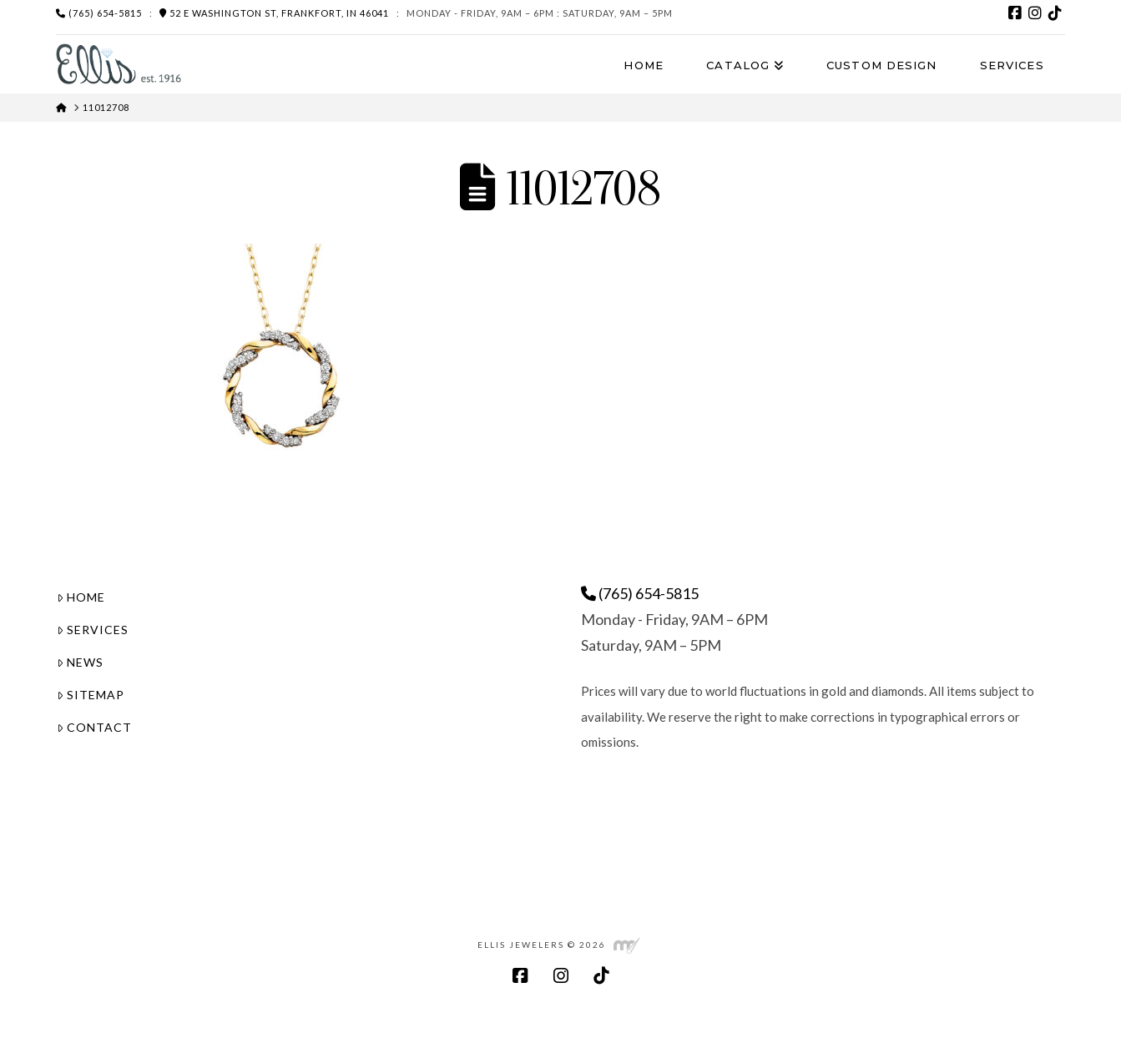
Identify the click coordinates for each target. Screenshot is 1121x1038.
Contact (94, 727)
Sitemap (90, 695)
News (80, 662)
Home (81, 597)
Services (93, 629)
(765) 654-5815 (99, 13)
